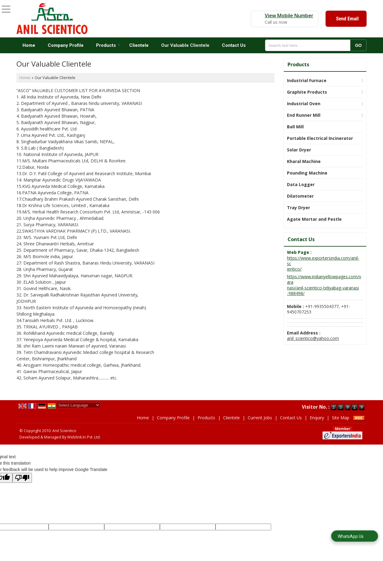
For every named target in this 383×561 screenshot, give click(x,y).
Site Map (340, 418)
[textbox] (309, 45)
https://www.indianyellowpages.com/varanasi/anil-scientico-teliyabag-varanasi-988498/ (324, 285)
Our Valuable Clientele (185, 45)
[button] (289, 15)
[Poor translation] (22, 478)
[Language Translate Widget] (78, 405)
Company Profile (66, 45)
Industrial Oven (303, 103)
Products (108, 45)
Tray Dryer (298, 207)
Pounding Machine (307, 173)
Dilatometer (300, 196)
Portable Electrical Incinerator (320, 138)
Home (28, 45)
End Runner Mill (303, 115)
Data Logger (301, 184)
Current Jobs (260, 418)
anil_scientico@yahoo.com (313, 338)
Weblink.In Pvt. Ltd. (84, 437)
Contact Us (234, 45)
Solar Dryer (299, 150)
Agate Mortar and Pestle (314, 219)
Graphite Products (307, 92)
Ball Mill (295, 127)
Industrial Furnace (306, 80)
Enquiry (317, 418)
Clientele (139, 45)
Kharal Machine (304, 161)
